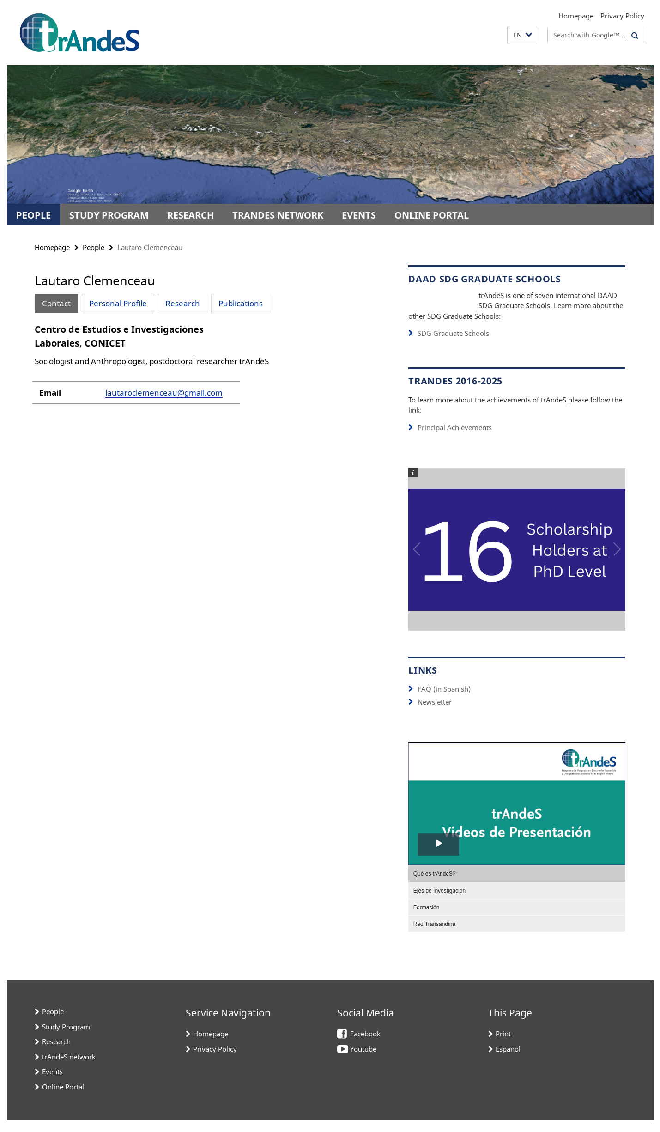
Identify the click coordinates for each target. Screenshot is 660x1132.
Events (359, 215)
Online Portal (431, 215)
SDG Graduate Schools (453, 345)
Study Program (109, 215)
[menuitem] (516, 884)
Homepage (575, 15)
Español (508, 1060)
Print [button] (503, 1045)
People (33, 215)
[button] (522, 35)
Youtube (363, 1060)
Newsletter (435, 713)
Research (190, 215)
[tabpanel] (204, 374)
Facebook (365, 1045)
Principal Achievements (455, 439)
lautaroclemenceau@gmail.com (164, 404)
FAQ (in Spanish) (444, 701)
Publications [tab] (240, 303)
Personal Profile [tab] (118, 303)
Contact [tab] (56, 303)
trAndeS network (277, 215)
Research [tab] (182, 303)
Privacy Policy (622, 15)
